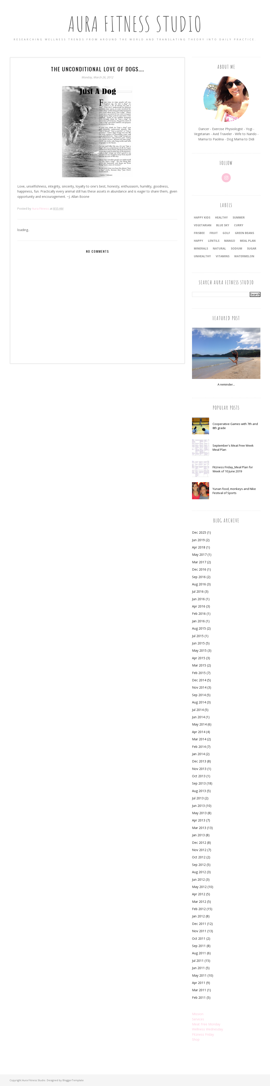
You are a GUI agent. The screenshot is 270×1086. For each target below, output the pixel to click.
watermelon (244, 256)
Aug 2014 (199, 702)
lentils (213, 241)
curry (238, 225)
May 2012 (199, 887)
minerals (201, 248)
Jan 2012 (198, 916)
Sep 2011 (199, 946)
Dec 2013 (199, 761)
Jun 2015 (198, 643)
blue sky (222, 225)
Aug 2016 (199, 584)
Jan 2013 (198, 835)
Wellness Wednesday (207, 1029)
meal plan (248, 241)
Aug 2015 (199, 628)
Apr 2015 (198, 658)
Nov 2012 (199, 850)
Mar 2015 (199, 665)
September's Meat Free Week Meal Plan (233, 447)
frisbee (199, 233)
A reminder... (226, 384)
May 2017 (199, 554)
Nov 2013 (199, 769)
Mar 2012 (199, 901)
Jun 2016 (198, 599)
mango (229, 241)
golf (226, 233)
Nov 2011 (199, 931)
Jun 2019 (198, 540)
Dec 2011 (199, 923)
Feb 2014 (199, 746)
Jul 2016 (198, 591)
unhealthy (202, 256)
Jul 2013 (198, 798)
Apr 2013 (198, 820)
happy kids (202, 217)
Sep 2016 (199, 577)
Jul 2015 (198, 636)
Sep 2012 (199, 864)
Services (198, 1019)
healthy (221, 217)
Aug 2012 (199, 872)
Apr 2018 (198, 547)
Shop (196, 1039)
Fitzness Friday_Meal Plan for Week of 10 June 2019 (233, 469)
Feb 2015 (199, 673)
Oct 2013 (198, 776)
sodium (236, 248)
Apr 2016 (198, 606)
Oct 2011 (198, 938)
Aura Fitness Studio (135, 24)
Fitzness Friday (203, 1034)
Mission (197, 1014)
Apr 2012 (198, 894)
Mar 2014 (199, 739)
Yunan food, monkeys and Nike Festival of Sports (234, 491)
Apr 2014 (198, 732)
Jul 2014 (198, 710)
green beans (244, 233)
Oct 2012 (198, 857)
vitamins (222, 256)
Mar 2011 (199, 990)
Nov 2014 (199, 687)
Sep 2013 (199, 783)
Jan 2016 (198, 621)
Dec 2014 (199, 680)
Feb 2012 (199, 909)
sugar (251, 248)
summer (239, 217)
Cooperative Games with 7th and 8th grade (235, 426)
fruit (214, 233)
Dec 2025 (199, 532)
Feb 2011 (199, 997)
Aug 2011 (199, 953)
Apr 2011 (198, 982)
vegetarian (202, 225)
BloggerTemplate (73, 1080)
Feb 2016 (199, 613)
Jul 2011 (198, 960)
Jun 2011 (198, 968)
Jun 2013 (198, 805)
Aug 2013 (199, 791)
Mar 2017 (199, 562)
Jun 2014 (198, 717)
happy (198, 241)
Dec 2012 (199, 842)
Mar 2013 (199, 828)
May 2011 (199, 975)
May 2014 (199, 724)
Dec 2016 (199, 569)
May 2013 (199, 813)
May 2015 (199, 650)
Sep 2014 (199, 695)
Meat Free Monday (206, 1024)
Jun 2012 (198, 879)
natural (219, 248)
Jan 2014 (198, 754)
